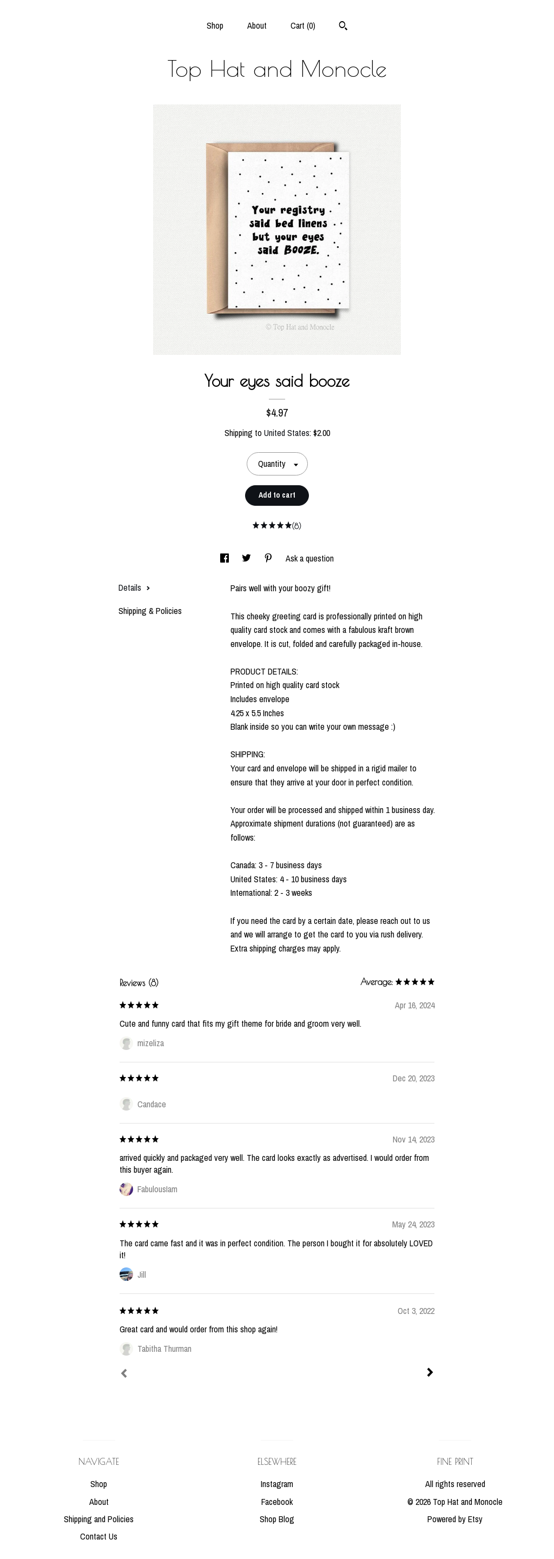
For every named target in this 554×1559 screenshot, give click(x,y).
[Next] (430, 1373)
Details (134, 587)
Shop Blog (277, 1519)
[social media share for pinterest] (269, 558)
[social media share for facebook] (225, 558)
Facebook (277, 1502)
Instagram (277, 1484)
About (257, 25)
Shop (215, 25)
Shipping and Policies (99, 1519)
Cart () (303, 25)
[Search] (343, 27)
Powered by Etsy (455, 1519)
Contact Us (98, 1536)
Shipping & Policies (150, 611)
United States (286, 433)
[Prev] (124, 1374)
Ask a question (310, 558)
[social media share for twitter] (247, 558)
